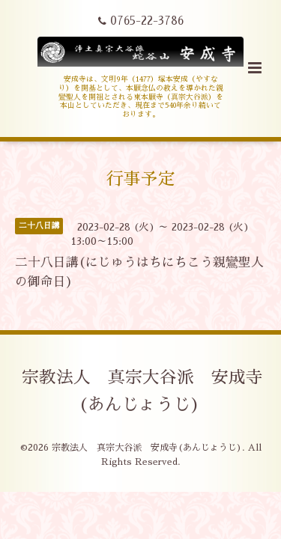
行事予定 (140, 179)
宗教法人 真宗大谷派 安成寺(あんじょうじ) (142, 391)
